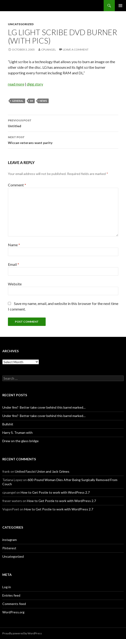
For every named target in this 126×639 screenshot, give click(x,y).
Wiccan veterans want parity (63, 139)
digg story (35, 84)
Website (15, 284)
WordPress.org (13, 612)
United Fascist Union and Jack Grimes (42, 471)
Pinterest (9, 548)
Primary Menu (120, 5)
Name (14, 245)
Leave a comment (76, 49)
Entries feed (11, 595)
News (43, 100)
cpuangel (48, 49)
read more (16, 84)
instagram (9, 540)
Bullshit (7, 424)
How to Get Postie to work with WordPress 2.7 (55, 492)
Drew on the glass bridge (20, 441)
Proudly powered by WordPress (22, 633)
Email (13, 264)
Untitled (63, 123)
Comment (17, 185)
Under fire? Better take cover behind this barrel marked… (43, 407)
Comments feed (14, 604)
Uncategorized (21, 24)
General (18, 100)
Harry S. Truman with (17, 432)
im (31, 100)
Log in (6, 587)
